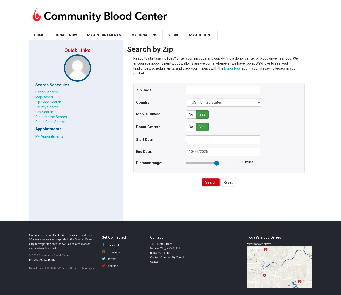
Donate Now (65, 35)
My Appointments (104, 35)
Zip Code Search (48, 102)
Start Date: (145, 139)
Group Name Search (51, 117)
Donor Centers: (148, 126)
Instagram (111, 251)
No (191, 114)
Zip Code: (144, 90)
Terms (51, 259)
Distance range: (149, 162)
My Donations (144, 35)
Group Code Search (50, 122)
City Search (44, 112)
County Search (46, 107)
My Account (200, 35)
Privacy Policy (37, 259)
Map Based (44, 97)
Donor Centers (46, 92)
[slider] (216, 162)
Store (173, 35)
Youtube (110, 265)
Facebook (111, 244)
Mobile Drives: (148, 114)
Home (39, 35)
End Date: (144, 151)
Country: (143, 102)
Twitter (109, 258)
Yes (202, 114)
